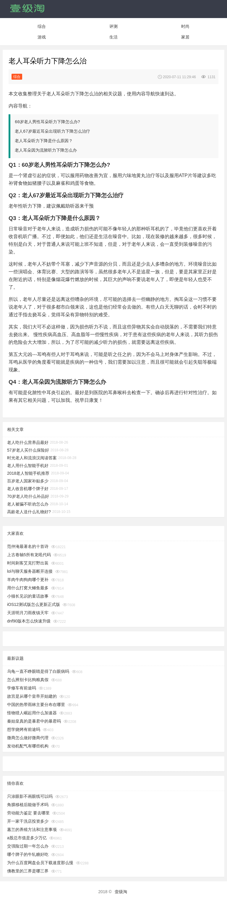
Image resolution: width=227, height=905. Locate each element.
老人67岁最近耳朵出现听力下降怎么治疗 (52, 131)
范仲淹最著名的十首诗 (27, 546)
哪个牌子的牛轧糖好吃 (27, 854)
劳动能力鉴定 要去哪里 (28, 813)
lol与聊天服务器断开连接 (30, 571)
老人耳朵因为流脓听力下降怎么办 (46, 150)
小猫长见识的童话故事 (27, 596)
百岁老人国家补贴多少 (27, 481)
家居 (185, 37)
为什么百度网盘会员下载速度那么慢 (40, 862)
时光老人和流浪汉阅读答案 (32, 457)
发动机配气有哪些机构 (27, 746)
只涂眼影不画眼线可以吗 (30, 796)
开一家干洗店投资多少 (27, 821)
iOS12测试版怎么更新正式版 (33, 604)
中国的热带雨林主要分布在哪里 (36, 704)
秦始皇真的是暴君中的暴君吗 (34, 721)
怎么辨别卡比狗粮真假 (27, 679)
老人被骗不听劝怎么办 (27, 504)
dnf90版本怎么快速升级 (29, 621)
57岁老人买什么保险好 (28, 450)
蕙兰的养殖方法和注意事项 (32, 829)
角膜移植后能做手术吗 (27, 804)
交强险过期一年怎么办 (27, 846)
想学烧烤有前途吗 (23, 729)
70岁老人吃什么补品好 (28, 496)
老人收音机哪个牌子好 (27, 488)
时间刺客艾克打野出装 (27, 563)
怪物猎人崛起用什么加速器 (32, 712)
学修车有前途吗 (21, 688)
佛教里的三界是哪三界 (27, 871)
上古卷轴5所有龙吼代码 (29, 554)
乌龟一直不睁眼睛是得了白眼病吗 (38, 671)
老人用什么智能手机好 (27, 465)
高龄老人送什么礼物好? (29, 511)
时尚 (185, 26)
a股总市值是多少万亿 (27, 837)
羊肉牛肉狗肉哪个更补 (27, 579)
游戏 (42, 37)
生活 (113, 37)
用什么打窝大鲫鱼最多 (27, 587)
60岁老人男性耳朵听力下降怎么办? (47, 122)
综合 (42, 26)
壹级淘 (121, 891)
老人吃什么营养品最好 (27, 442)
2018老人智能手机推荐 (28, 473)
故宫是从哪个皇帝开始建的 (32, 696)
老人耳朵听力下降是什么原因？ (44, 141)
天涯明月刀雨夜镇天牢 (27, 612)
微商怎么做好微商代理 (27, 737)
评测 (113, 26)
